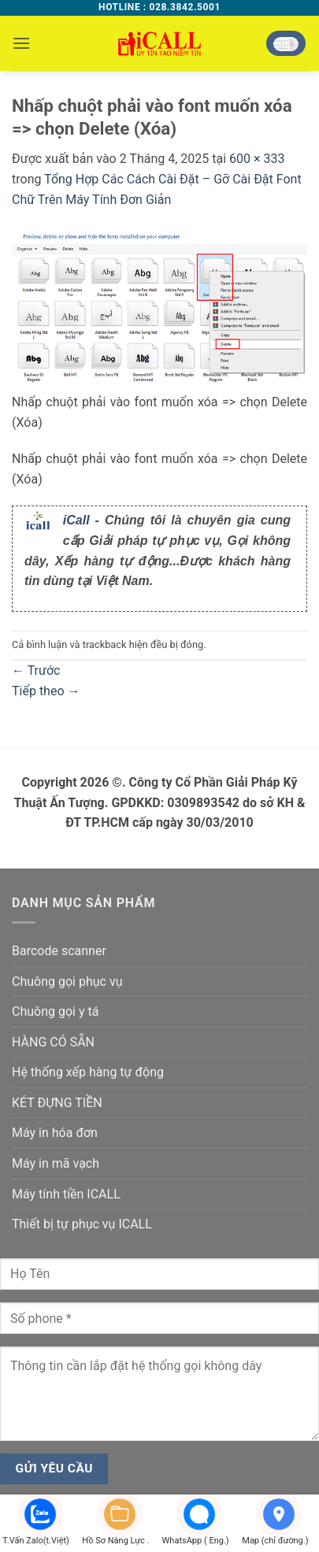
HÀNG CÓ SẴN (53, 1042)
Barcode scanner (59, 950)
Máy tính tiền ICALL (66, 1194)
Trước (36, 670)
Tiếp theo (46, 690)
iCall (76, 520)
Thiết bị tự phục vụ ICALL (82, 1224)
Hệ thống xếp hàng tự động (88, 1072)
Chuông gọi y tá (55, 1011)
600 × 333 (256, 158)
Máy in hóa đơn (55, 1132)
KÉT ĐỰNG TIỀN (57, 1102)
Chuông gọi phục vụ (67, 981)
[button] (21, 43)
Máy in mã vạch (55, 1163)
